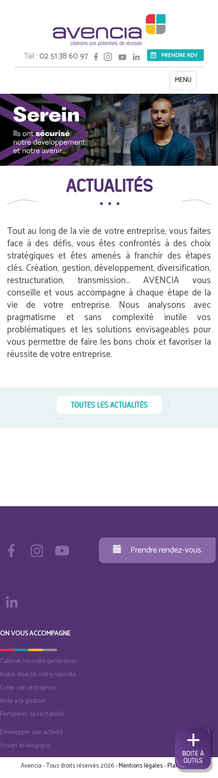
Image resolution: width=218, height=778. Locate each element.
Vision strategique (25, 745)
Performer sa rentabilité (32, 714)
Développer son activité (31, 732)
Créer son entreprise (28, 687)
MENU (185, 82)
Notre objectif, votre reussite (38, 674)
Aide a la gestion (22, 701)
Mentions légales (141, 766)
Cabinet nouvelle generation (38, 661)
